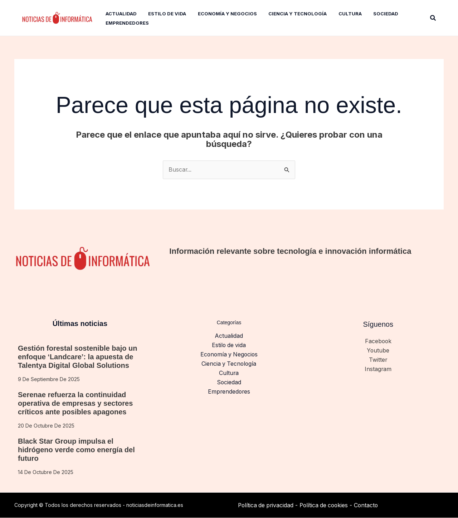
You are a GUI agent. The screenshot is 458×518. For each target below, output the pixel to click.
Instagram (378, 369)
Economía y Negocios (229, 355)
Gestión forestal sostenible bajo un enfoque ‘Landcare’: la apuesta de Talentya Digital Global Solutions (77, 357)
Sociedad (228, 383)
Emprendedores (228, 392)
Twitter (378, 360)
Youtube (378, 350)
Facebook (378, 341)
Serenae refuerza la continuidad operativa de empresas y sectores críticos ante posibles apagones (75, 403)
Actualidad (229, 336)
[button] (433, 18)
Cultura (229, 373)
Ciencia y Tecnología (229, 364)
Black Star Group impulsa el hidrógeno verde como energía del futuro (76, 450)
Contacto (370, 505)
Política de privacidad (266, 505)
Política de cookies (326, 505)
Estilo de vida (229, 345)
